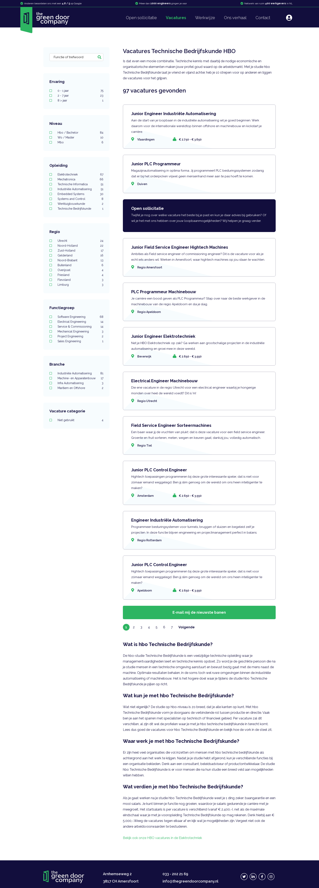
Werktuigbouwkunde (80, 203)
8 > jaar (80, 100)
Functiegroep (61, 308)
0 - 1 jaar (80, 90)
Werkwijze (205, 17)
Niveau (55, 123)
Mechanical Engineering (80, 331)
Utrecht (80, 240)
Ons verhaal (235, 17)
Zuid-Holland (80, 250)
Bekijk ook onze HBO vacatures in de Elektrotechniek (162, 838)
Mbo (80, 142)
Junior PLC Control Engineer (159, 469)
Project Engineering (80, 336)
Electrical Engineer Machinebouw (164, 380)
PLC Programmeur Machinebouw (163, 291)
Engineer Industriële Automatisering (167, 520)
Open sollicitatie (141, 17)
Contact (263, 17)
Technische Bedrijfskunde (80, 208)
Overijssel (80, 270)
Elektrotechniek (80, 174)
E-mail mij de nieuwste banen (199, 612)
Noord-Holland (80, 245)
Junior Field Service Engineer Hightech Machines (179, 247)
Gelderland (80, 255)
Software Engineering (80, 316)
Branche (57, 364)
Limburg (80, 284)
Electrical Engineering (80, 321)
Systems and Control (80, 198)
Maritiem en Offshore (80, 388)
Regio (54, 232)
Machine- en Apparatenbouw (80, 378)
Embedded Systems (80, 194)
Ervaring (56, 82)
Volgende (186, 627)
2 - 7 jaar (80, 95)
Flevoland (80, 279)
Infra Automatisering (80, 383)
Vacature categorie (67, 411)
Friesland (80, 274)
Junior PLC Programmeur (156, 163)
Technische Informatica (80, 184)
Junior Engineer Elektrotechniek (163, 336)
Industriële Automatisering (80, 189)
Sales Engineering (80, 341)
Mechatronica (80, 179)
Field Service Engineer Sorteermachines (171, 425)
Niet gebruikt (80, 420)
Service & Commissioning (80, 326)
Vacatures (176, 17)
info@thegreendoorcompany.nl (190, 881)
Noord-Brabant (80, 260)
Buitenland (80, 265)
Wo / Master (80, 137)
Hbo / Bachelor (80, 132)
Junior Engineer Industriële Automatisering (173, 113)
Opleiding (58, 165)
